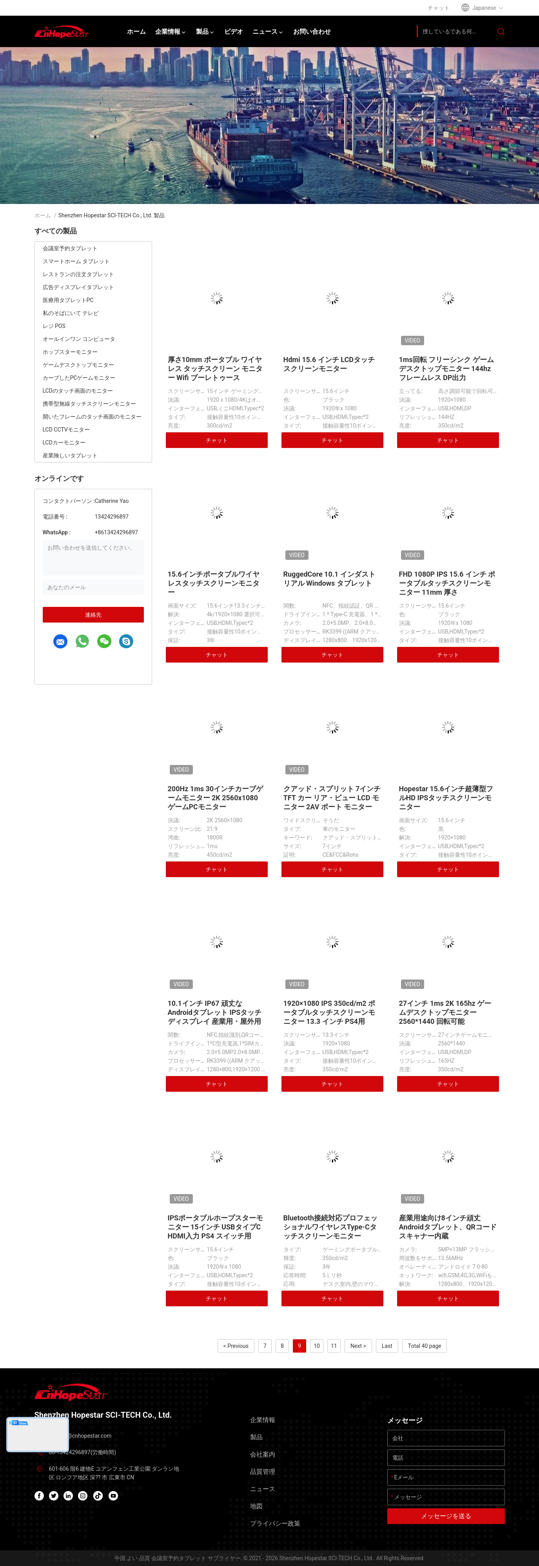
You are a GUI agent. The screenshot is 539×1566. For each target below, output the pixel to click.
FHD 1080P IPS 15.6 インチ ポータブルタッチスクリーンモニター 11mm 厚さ (447, 583)
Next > (358, 1346)
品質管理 (262, 1471)
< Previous (236, 1346)
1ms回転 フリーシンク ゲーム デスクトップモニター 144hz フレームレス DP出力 (446, 368)
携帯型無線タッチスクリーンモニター (89, 404)
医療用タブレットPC (68, 300)
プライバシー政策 (275, 1523)
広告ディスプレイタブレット (78, 287)
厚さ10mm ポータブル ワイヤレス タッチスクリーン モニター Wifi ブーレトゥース (215, 368)
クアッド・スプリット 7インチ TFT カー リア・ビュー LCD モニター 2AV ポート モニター (332, 798)
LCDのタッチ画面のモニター (78, 391)
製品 (256, 1437)
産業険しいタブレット (70, 455)
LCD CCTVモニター (66, 429)
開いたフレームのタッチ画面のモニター (92, 416)
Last (387, 1346)
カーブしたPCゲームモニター (79, 378)
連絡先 (93, 615)
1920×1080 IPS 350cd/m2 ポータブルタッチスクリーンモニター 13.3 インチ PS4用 (329, 1012)
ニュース (262, 1489)
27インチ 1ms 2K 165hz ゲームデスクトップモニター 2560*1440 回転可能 (445, 1012)
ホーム (42, 215)
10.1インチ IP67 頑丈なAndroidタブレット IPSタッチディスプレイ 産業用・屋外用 (215, 1012)
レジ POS (54, 326)
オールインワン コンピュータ (79, 339)
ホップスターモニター (70, 352)
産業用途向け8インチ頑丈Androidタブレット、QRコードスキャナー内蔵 (448, 1227)
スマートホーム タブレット (76, 261)
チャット (217, 440)
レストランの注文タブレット (78, 274)
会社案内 (262, 1454)
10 (317, 1346)
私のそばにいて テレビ (71, 313)
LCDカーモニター (64, 442)
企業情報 (262, 1420)
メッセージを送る (446, 1516)
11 (334, 1346)
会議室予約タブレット (70, 248)
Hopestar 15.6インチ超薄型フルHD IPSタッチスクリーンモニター (446, 798)
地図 (256, 1506)
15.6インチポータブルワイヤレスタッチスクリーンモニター (214, 583)
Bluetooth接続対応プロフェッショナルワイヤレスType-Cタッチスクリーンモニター (330, 1227)
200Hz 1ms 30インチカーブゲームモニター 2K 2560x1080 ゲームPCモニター (215, 798)
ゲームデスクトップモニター (78, 365)
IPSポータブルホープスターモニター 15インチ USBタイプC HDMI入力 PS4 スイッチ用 (215, 1227)
